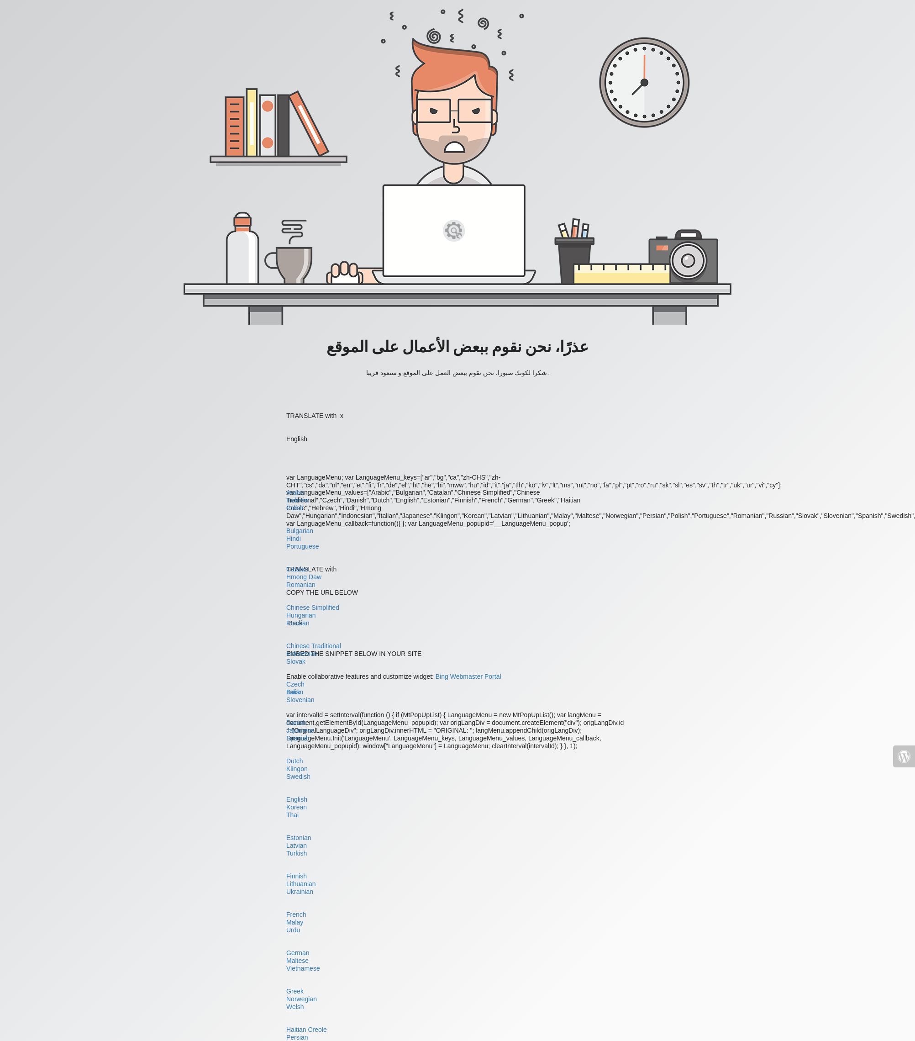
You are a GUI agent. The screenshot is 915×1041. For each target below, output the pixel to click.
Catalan (297, 569)
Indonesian (302, 653)
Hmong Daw (303, 577)
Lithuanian (301, 884)
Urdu (293, 930)
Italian (294, 692)
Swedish (298, 776)
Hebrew (297, 500)
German (298, 952)
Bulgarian (299, 530)
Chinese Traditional (313, 646)
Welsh (295, 1006)
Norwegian (301, 999)
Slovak (295, 661)
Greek (295, 991)
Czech (295, 684)
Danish (296, 722)
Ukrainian (299, 891)
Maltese (297, 960)
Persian (297, 1037)
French (296, 914)
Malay (294, 922)
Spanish (298, 738)
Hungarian (301, 615)
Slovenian (300, 699)
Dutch (294, 761)
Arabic (295, 492)
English (296, 799)
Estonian (298, 837)
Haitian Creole (306, 1029)
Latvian (296, 845)
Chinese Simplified (312, 607)
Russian (298, 623)
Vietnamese (303, 968)
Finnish (296, 876)
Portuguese (302, 546)
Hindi (293, 538)
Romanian (301, 584)
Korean (296, 807)
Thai (292, 815)
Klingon (297, 768)
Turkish (296, 853)
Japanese (300, 730)
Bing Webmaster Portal (468, 676)
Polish (295, 508)
